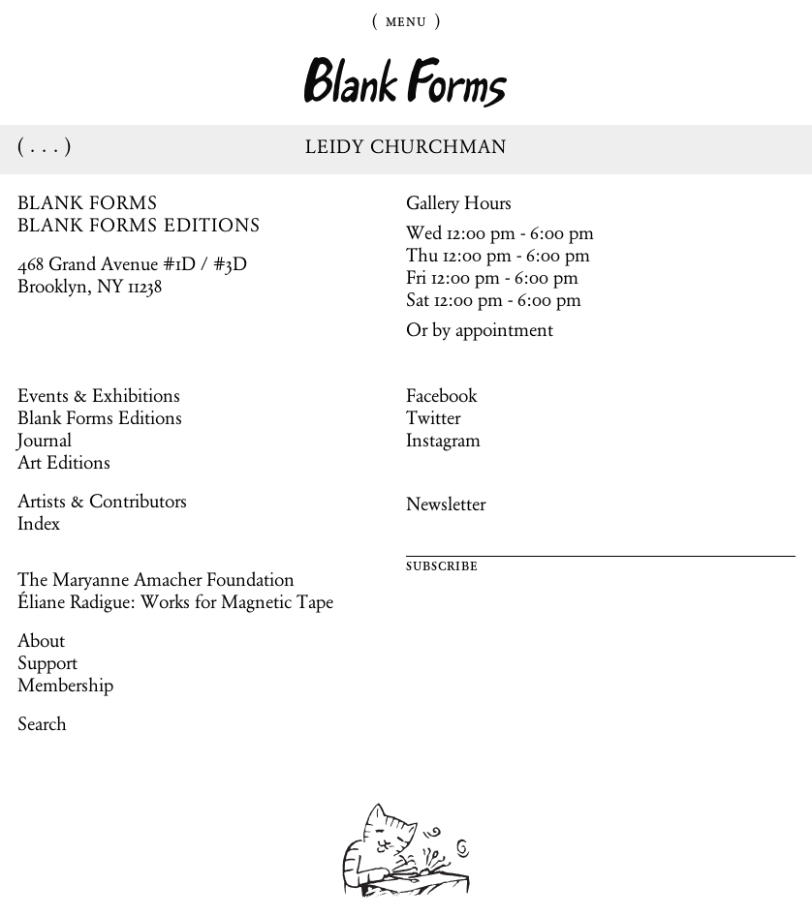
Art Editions (63, 462)
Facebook (441, 395)
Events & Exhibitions (98, 395)
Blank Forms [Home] (406, 82)
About (41, 640)
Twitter (433, 417)
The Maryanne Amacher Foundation (156, 579)
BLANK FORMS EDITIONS (139, 224)
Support (47, 662)
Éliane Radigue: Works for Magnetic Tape (175, 601)
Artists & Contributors (102, 500)
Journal (44, 439)
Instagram (443, 439)
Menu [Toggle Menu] (406, 20)
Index (38, 523)
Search (42, 723)
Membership (65, 684)
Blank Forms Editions (99, 417)
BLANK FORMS (88, 202)
